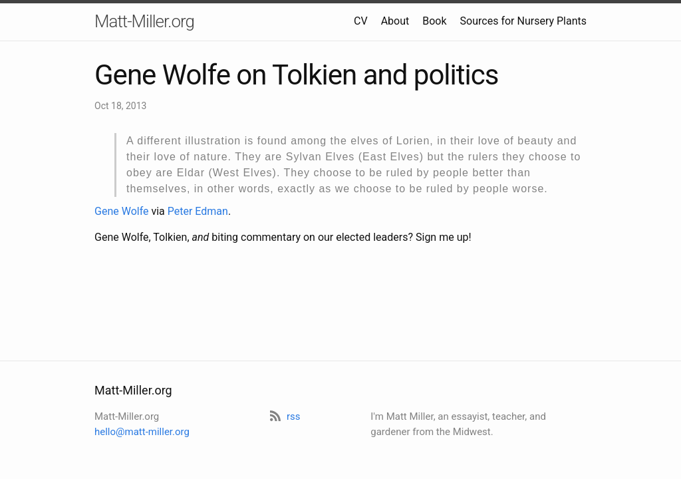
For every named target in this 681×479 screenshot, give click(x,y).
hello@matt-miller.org (142, 432)
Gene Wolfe (121, 211)
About (395, 21)
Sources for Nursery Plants (523, 21)
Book (434, 21)
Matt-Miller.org (144, 21)
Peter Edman (198, 211)
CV (361, 21)
